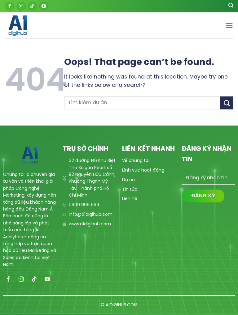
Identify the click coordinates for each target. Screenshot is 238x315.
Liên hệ (129, 199)
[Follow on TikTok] (32, 6)
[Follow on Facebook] (9, 6)
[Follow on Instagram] (21, 6)
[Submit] (226, 102)
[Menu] (229, 25)
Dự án (128, 180)
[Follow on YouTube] (43, 6)
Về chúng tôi (135, 161)
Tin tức (129, 189)
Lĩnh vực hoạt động (143, 170)
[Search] (230, 6)
